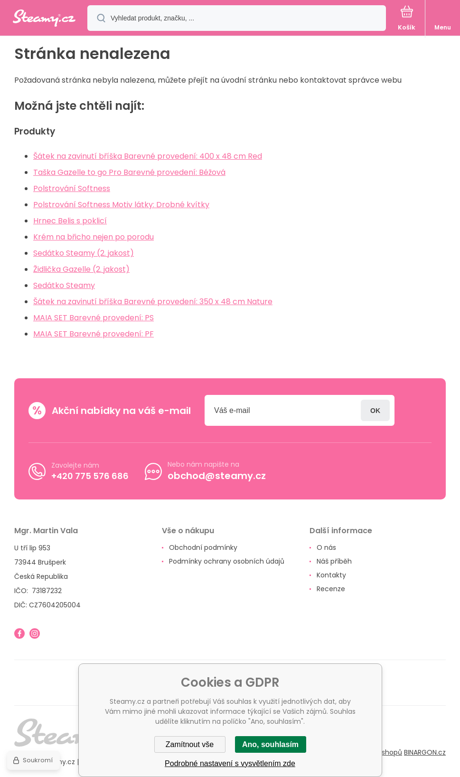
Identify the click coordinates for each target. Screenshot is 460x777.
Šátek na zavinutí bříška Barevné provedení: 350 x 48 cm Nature (152, 301)
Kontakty (331, 575)
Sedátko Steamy (64, 285)
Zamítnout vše (190, 744)
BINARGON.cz (425, 752)
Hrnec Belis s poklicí (70, 220)
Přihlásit (375, 410)
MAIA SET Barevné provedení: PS (93, 317)
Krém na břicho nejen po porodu (93, 236)
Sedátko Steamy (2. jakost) (83, 253)
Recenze (331, 589)
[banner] (44, 18)
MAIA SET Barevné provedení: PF (93, 333)
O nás (326, 547)
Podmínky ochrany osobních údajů (226, 561)
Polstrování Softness (71, 188)
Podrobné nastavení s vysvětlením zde (230, 763)
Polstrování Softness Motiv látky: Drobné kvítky (121, 204)
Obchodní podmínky (203, 547)
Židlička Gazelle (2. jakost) (81, 269)
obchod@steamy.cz (217, 475)
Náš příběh (334, 561)
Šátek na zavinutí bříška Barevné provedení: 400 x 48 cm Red (147, 156)
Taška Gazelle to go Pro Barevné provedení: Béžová (129, 172)
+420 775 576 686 (90, 476)
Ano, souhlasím (270, 744)
